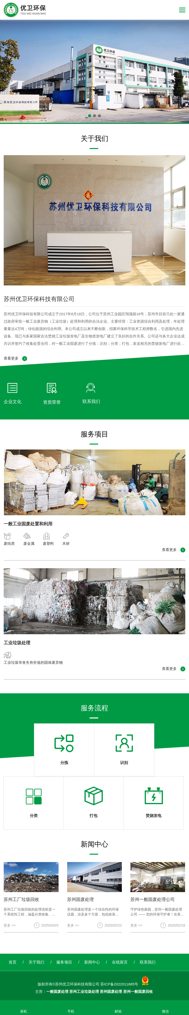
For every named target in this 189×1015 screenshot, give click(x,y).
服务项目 (64, 962)
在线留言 (120, 962)
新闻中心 (92, 962)
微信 (165, 1011)
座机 (23, 1011)
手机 (70, 1011)
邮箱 (118, 1011)
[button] (89, 115)
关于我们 (36, 962)
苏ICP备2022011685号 (119, 984)
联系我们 (148, 962)
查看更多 (15, 358)
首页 (12, 962)
